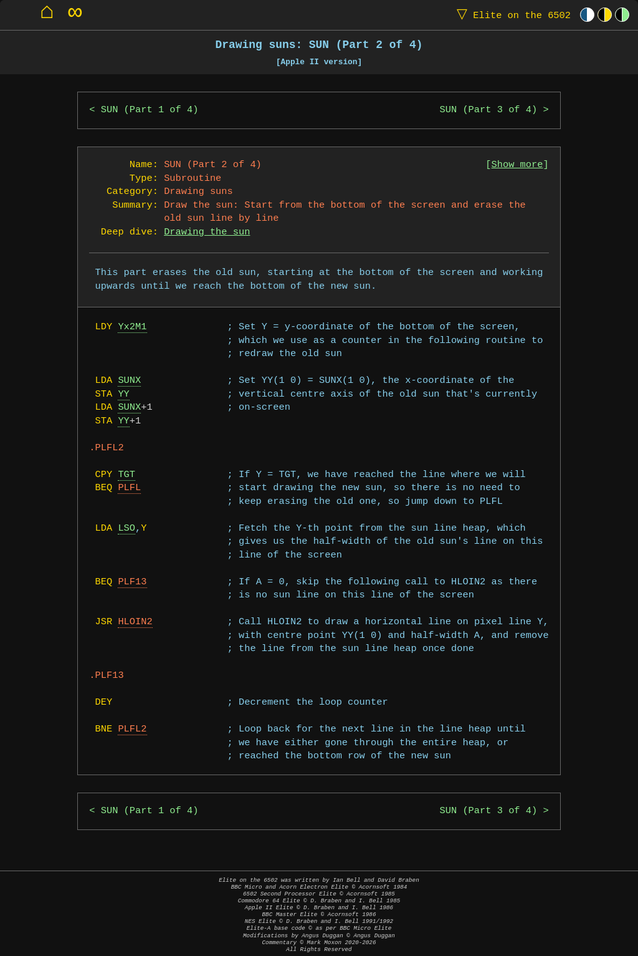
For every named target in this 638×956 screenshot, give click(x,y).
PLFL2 (132, 729)
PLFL (129, 488)
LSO (126, 528)
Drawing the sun (207, 232)
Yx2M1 (132, 327)
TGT (126, 474)
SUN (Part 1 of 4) (150, 110)
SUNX (129, 380)
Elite (511, 14)
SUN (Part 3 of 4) (489, 110)
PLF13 (132, 582)
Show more (517, 164)
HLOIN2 (135, 622)
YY (123, 394)
